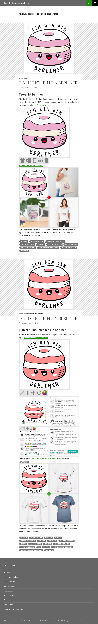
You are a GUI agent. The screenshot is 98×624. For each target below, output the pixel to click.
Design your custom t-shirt (73, 621)
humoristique (35, 544)
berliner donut (37, 241)
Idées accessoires (11, 577)
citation (41, 244)
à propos (7, 572)
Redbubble (23, 78)
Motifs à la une (9, 586)
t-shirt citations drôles (62, 547)
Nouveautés (9, 591)
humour (48, 544)
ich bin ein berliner (28, 248)
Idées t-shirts (9, 581)
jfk (39, 547)
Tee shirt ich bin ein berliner (31, 165)
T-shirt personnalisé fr (36, 621)
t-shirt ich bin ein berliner (48, 248)
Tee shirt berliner (43, 105)
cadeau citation (27, 244)
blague (58, 538)
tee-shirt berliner (69, 248)
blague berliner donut (56, 241)
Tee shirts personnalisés (16, 3)
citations (53, 541)
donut (23, 544)
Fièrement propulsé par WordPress (16, 621)
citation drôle (71, 244)
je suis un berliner (27, 547)
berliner (24, 241)
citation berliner (55, 244)
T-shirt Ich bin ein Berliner (48, 82)
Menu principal (95, 3)
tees (35, 88)
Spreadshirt (8, 605)
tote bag (24, 251)
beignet (24, 538)
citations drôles (67, 541)
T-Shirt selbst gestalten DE (54, 621)
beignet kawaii (36, 538)
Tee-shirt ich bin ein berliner (36, 337)
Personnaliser (9, 595)
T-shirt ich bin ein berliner (48, 318)
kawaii (46, 547)
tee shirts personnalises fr (31, 314)
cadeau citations (28, 541)
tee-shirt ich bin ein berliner (31, 550)
